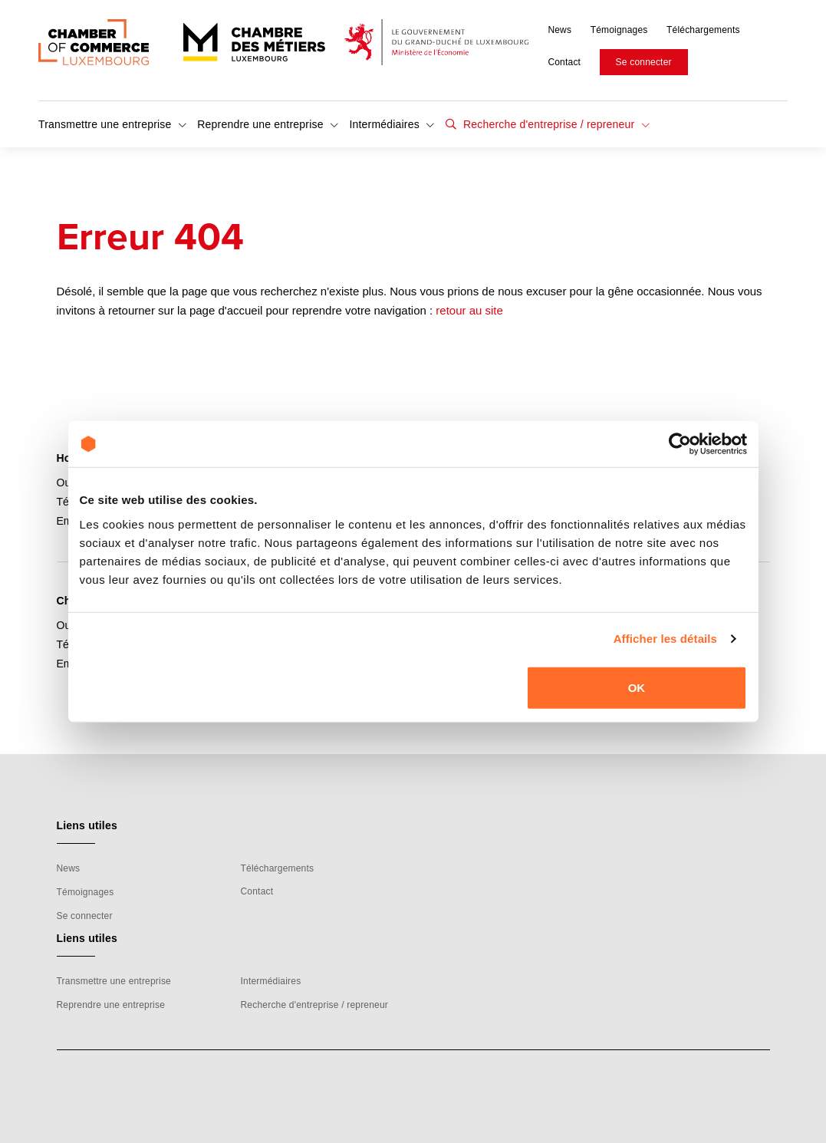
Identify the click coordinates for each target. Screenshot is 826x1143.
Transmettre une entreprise (112, 124)
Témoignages (619, 30)
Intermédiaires (391, 124)
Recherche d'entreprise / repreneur (555, 124)
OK (637, 686)
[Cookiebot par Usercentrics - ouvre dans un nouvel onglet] (680, 444)
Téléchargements (703, 30)
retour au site (469, 310)
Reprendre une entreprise (267, 124)
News (559, 30)
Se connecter (644, 62)
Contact (564, 62)
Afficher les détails (665, 638)
